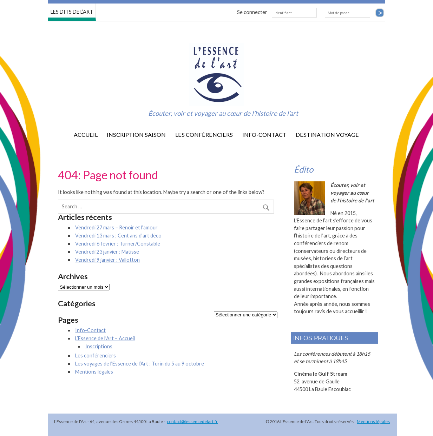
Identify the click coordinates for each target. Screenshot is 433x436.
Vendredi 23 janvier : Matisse (107, 252)
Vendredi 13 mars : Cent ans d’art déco (118, 236)
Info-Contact (264, 134)
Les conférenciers (204, 134)
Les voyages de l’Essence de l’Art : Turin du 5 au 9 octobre (139, 364)
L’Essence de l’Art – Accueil (105, 338)
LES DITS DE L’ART (72, 11)
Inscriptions (98, 346)
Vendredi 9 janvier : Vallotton (107, 260)
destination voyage (327, 134)
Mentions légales (94, 372)
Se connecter (252, 12)
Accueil (86, 134)
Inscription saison (136, 134)
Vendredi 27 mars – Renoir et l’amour (116, 227)
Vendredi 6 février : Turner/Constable (117, 244)
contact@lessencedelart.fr (192, 421)
